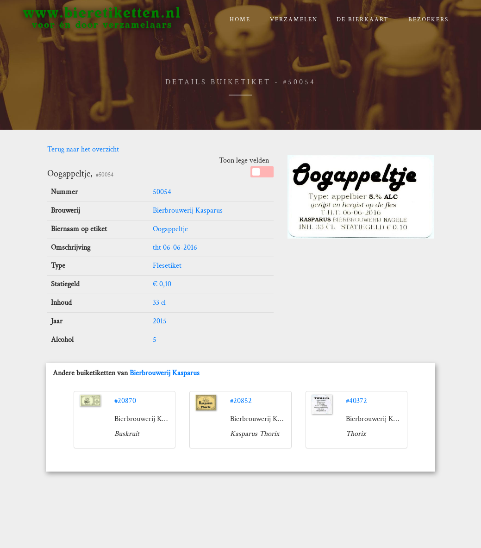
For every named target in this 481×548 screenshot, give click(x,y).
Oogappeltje (170, 229)
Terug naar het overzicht (83, 149)
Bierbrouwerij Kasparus (188, 210)
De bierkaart (363, 20)
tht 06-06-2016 (175, 247)
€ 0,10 (162, 284)
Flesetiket (167, 266)
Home (240, 20)
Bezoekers (428, 20)
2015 (160, 321)
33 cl (159, 303)
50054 (162, 192)
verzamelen (294, 20)
